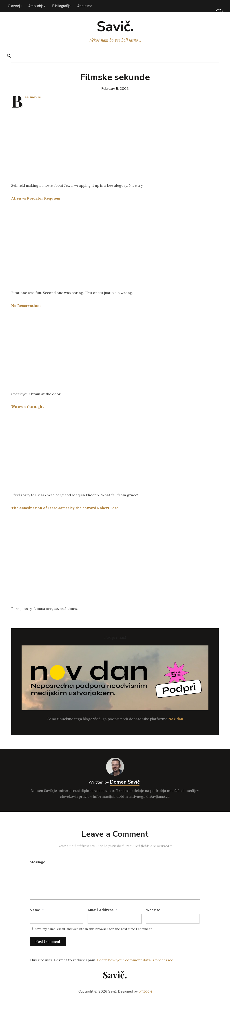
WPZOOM (145, 999)
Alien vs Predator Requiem (35, 206)
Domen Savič (124, 790)
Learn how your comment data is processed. (135, 968)
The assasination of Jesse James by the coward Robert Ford (65, 515)
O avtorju (15, 6)
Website (153, 917)
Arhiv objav (36, 6)
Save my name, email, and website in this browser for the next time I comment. (94, 937)
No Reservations (26, 313)
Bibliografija (61, 6)
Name (35, 917)
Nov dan (175, 726)
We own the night (27, 414)
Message (37, 869)
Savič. (115, 30)
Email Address (100, 917)
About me (84, 6)
